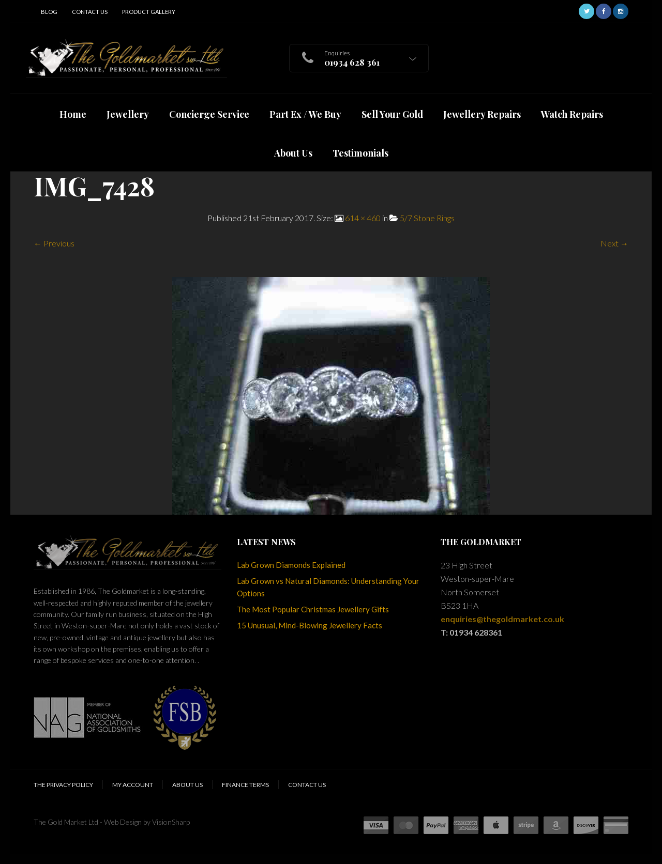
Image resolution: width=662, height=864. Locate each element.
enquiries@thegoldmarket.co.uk (502, 619)
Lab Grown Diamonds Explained (291, 564)
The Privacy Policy (63, 785)
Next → (614, 243)
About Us (187, 785)
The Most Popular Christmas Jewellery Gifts (313, 609)
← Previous (54, 243)
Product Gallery (148, 11)
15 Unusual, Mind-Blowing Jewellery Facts (309, 625)
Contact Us (90, 11)
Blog (49, 11)
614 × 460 (363, 218)
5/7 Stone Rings (427, 218)
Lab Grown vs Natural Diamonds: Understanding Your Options (328, 587)
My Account (132, 785)
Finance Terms (245, 785)
